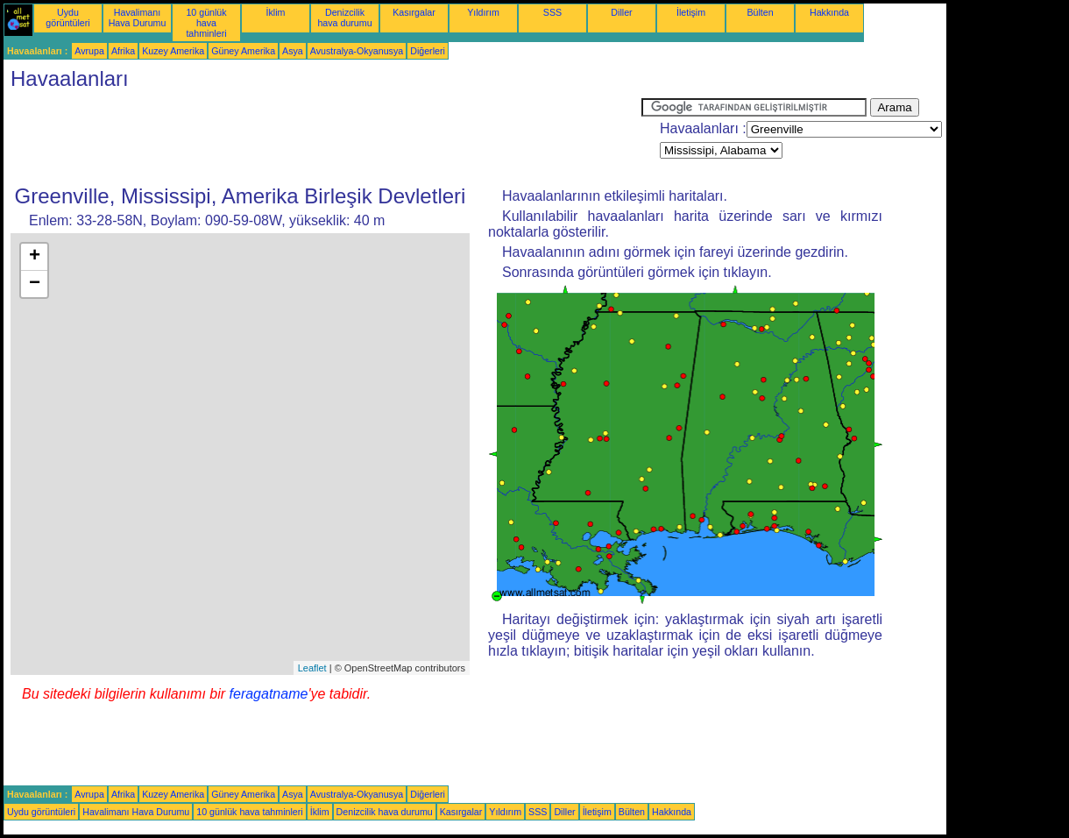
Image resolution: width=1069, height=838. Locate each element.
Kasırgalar (414, 12)
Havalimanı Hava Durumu (137, 17)
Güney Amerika (243, 51)
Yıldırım (483, 12)
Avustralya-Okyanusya (356, 51)
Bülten (760, 12)
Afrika (123, 51)
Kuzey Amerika (173, 51)
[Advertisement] (322, 137)
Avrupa (89, 51)
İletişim (690, 12)
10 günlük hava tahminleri (206, 23)
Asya (292, 51)
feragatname (269, 693)
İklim (276, 12)
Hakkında (829, 12)
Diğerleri (427, 51)
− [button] (34, 284)
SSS (552, 12)
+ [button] (34, 257)
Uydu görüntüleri (67, 17)
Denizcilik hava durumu (344, 17)
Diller (621, 12)
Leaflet (312, 668)
